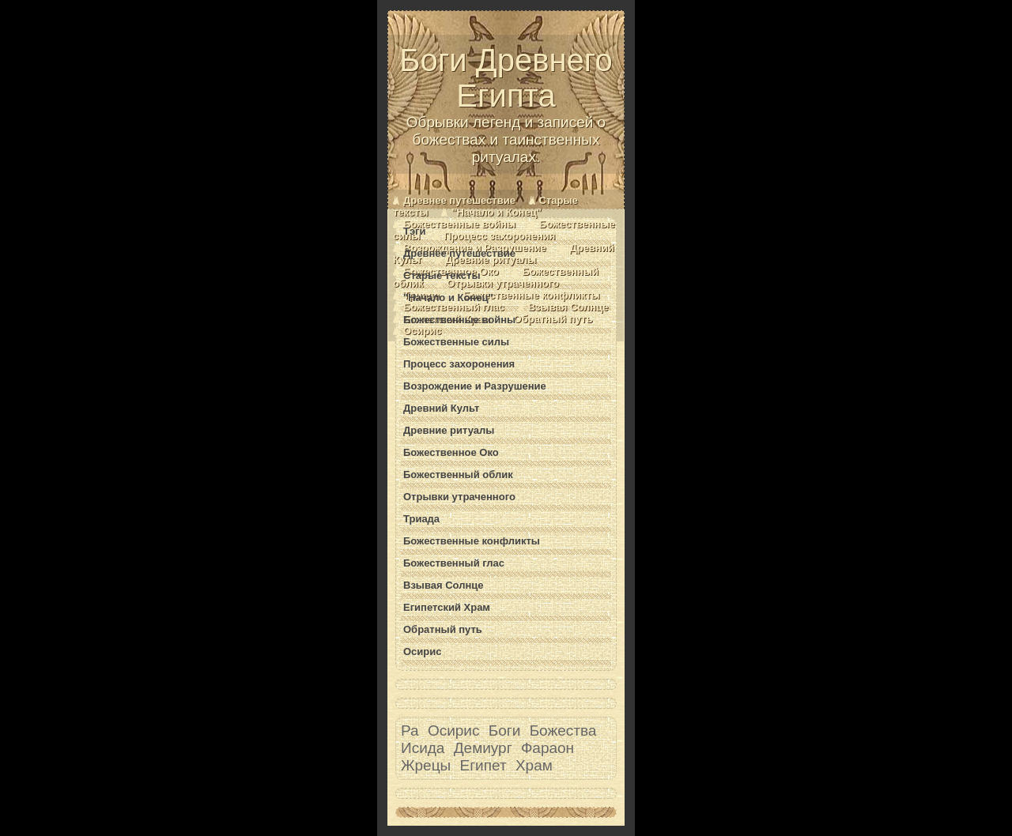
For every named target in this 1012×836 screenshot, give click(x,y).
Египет (483, 765)
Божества (563, 730)
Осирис (422, 331)
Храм (534, 765)
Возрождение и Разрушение (474, 386)
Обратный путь (553, 319)
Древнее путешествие (459, 200)
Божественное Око (451, 452)
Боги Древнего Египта (506, 104)
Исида (422, 748)
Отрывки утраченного (503, 283)
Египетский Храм (446, 607)
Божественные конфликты (531, 295)
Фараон (547, 748)
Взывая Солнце (568, 307)
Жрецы (426, 765)
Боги (505, 730)
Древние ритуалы (490, 259)
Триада (421, 519)
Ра (410, 730)
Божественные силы (456, 342)
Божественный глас (453, 307)
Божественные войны (459, 224)
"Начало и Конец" (496, 212)
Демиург (483, 748)
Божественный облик (458, 474)
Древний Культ (441, 408)
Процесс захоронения (499, 236)
